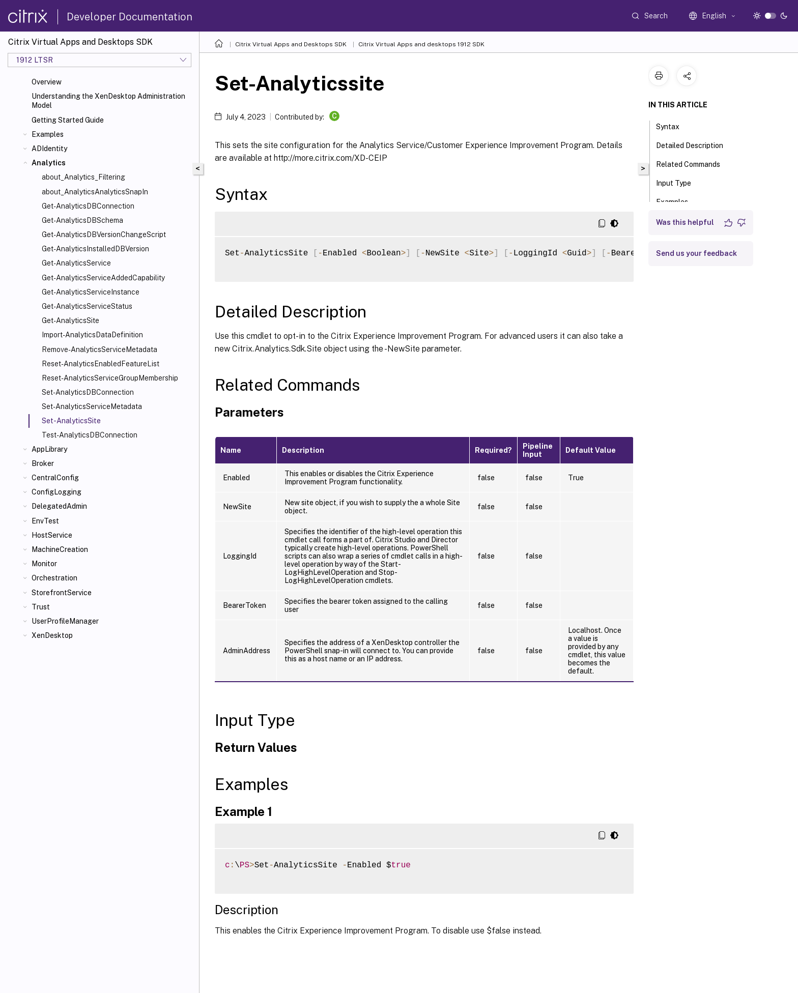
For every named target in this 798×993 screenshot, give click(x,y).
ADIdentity (49, 148)
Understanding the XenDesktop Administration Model (108, 100)
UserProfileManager (65, 621)
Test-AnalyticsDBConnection (89, 435)
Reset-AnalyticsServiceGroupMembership (110, 378)
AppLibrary (49, 449)
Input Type (679, 182)
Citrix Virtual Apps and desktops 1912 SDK (421, 44)
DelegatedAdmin (59, 506)
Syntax (673, 126)
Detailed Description (695, 144)
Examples (48, 134)
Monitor (44, 564)
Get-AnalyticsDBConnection (88, 206)
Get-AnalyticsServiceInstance (90, 292)
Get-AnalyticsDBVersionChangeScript (104, 234)
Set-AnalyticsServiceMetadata (92, 406)
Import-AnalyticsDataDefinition (92, 335)
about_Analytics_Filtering (83, 177)
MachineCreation (60, 549)
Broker (43, 463)
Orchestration (54, 578)
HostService (52, 535)
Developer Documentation (129, 17)
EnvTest (45, 521)
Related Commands (693, 163)
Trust (41, 607)
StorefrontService (62, 593)
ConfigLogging (56, 492)
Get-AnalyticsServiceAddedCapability (103, 278)
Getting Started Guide (68, 120)
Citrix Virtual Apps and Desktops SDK (291, 44)
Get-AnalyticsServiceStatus (87, 306)
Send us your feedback (696, 253)
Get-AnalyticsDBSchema (82, 220)
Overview (47, 82)
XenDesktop (52, 635)
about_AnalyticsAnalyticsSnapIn (95, 192)
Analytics (49, 163)
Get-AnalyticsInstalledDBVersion (95, 249)
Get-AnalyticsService (76, 263)
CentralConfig (55, 478)
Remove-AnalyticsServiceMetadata (99, 349)
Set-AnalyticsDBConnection (88, 392)
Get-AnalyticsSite (70, 320)
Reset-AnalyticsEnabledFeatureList (100, 364)
